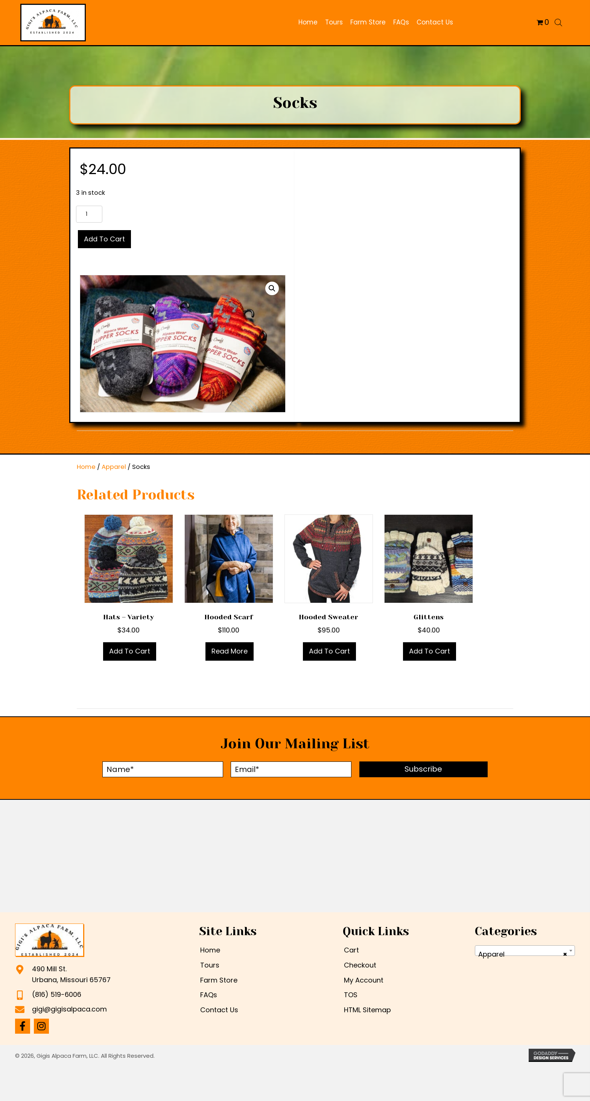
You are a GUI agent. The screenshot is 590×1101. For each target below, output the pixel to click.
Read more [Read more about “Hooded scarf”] (229, 651)
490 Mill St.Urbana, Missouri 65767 (71, 974)
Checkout (360, 965)
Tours (209, 965)
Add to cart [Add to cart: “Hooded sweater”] (329, 651)
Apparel (114, 467)
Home (86, 467)
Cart (351, 950)
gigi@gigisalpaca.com (69, 1009)
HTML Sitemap (367, 1010)
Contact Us (219, 1010)
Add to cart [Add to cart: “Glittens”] (429, 651)
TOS (350, 994)
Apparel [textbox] (522, 954)
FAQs (208, 994)
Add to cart (104, 239)
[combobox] (525, 950)
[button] (272, 288)
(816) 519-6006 (56, 994)
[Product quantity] (89, 214)
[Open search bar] (558, 22)
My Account (363, 980)
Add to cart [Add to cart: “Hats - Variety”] (129, 651)
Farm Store (218, 980)
